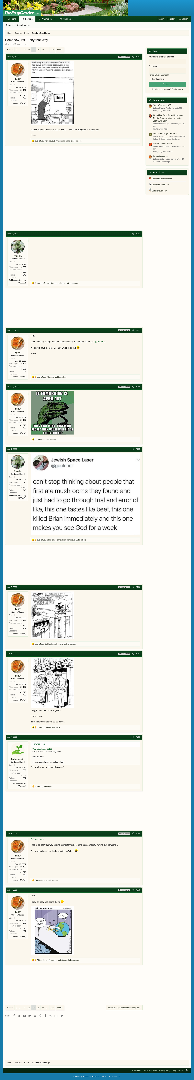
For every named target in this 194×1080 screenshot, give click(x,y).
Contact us (136, 1070)
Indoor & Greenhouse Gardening (167, 139)
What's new (47, 19)
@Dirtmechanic (38, 839)
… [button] (20, 50)
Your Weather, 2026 (162, 105)
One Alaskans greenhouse (165, 133)
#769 (138, 833)
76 (29, 50)
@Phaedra (100, 342)
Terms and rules (150, 1070)
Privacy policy (164, 1070)
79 (43, 50)
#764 (138, 387)
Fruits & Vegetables (161, 129)
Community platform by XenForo (97, 1077)
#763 (138, 330)
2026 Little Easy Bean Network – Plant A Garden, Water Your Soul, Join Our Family (168, 118)
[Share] (133, 56)
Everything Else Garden (163, 110)
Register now (177, 89)
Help (174, 1070)
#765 (138, 449)
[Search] (183, 19)
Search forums (23, 25)
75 (24, 50)
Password (153, 66)
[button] (54, 19)
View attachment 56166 (42, 749)
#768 (138, 737)
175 (52, 50)
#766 (138, 587)
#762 (138, 234)
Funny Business (160, 156)
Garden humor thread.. (163, 143)
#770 (138, 890)
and (45, 439)
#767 (138, 654)
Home (13, 19)
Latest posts (159, 100)
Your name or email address (161, 57)
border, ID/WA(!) (19, 103)
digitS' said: (37, 744)
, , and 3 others (61, 540)
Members (67, 19)
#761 (138, 57)
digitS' (10, 44)
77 (34, 50)
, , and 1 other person (58, 141)
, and (52, 377)
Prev (10, 50)
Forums (29, 19)
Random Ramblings (161, 162)
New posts (10, 25)
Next (59, 50)
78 (38, 50)
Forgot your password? (159, 75)
